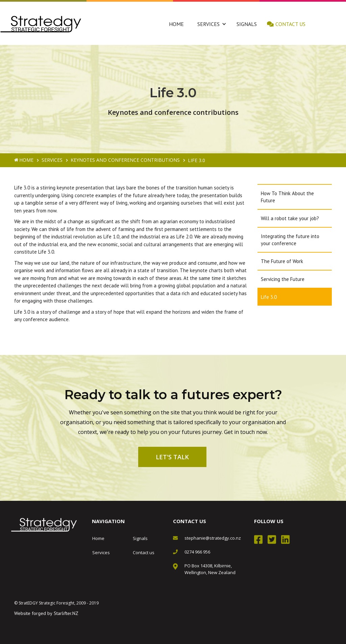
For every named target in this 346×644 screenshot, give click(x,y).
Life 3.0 (269, 297)
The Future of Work (282, 261)
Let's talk (172, 457)
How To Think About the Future (287, 197)
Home (176, 24)
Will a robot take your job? (290, 218)
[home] (40, 24)
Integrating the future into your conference (290, 240)
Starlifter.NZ (66, 613)
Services (52, 160)
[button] (208, 24)
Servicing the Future (282, 279)
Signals (247, 24)
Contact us (290, 24)
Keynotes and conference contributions (125, 160)
